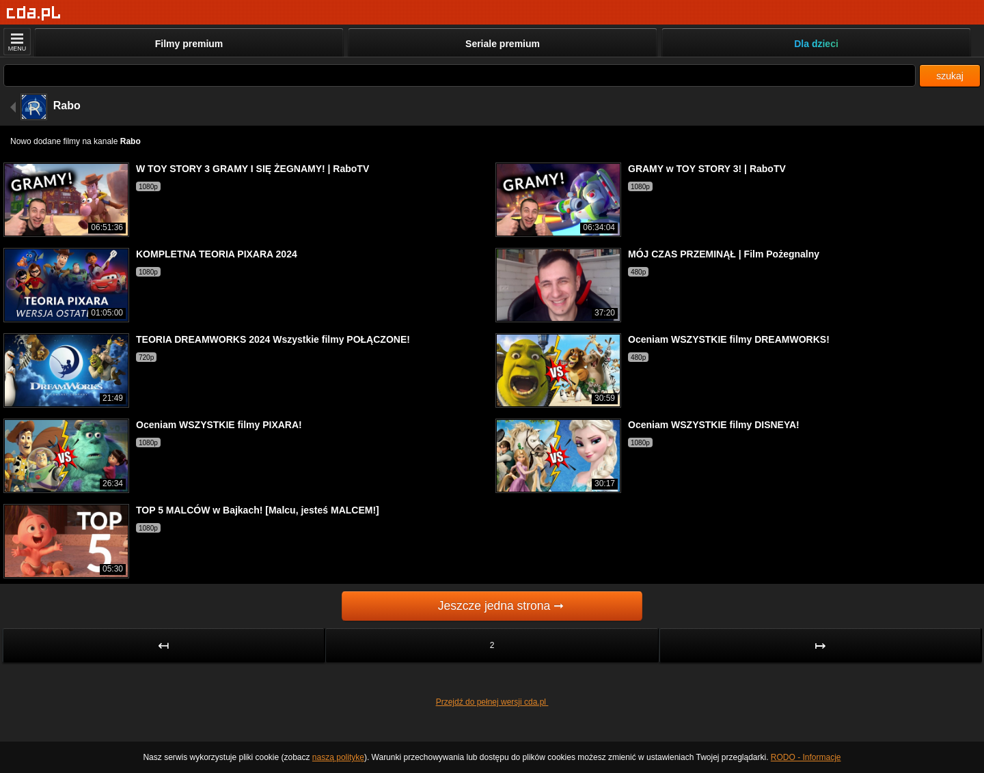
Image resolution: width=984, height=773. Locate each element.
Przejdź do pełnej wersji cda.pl (492, 702)
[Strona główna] (34, 13)
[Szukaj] (459, 75)
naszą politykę (338, 757)
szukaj (950, 75)
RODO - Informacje (806, 757)
